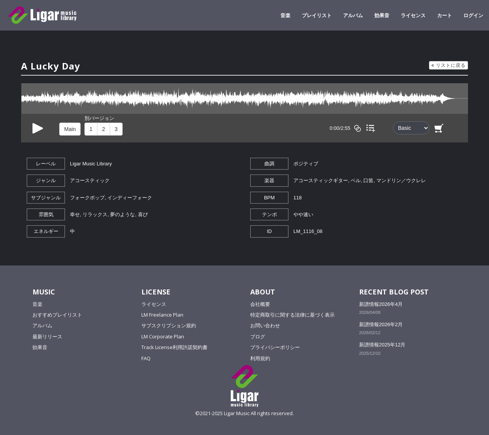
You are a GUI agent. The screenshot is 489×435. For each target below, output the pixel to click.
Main (70, 129)
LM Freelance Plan (162, 314)
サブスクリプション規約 (168, 325)
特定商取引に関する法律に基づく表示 (292, 314)
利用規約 (260, 358)
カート (444, 15)
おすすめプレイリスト (57, 314)
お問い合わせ (265, 325)
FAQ (146, 358)
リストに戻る (448, 65)
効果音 (381, 15)
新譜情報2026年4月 (381, 304)
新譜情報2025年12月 (382, 345)
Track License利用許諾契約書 (174, 347)
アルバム (353, 15)
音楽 (285, 15)
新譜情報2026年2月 (381, 324)
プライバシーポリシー (275, 347)
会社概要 (260, 304)
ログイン (473, 15)
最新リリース (47, 336)
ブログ (257, 336)
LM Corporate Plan (162, 336)
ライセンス (413, 15)
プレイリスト (317, 15)
